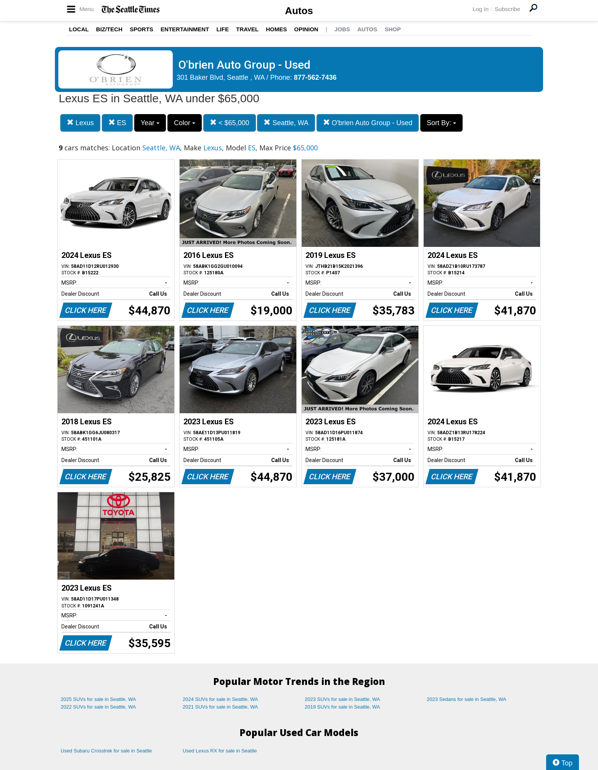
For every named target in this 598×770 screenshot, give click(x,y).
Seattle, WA (286, 123)
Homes (276, 29)
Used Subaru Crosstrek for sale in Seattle (106, 751)
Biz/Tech (109, 29)
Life (222, 29)
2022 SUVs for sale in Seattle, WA (98, 707)
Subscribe (507, 9)
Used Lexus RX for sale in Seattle (220, 751)
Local (79, 29)
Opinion (306, 29)
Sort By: (441, 123)
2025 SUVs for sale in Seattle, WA (98, 699)
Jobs (342, 29)
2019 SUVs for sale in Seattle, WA (342, 707)
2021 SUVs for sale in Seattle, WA (220, 707)
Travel (247, 29)
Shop (392, 29)
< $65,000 (229, 123)
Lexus (80, 123)
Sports (141, 29)
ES (117, 123)
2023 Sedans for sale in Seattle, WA (466, 699)
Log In (481, 9)
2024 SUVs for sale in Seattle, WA (220, 699)
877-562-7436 (315, 77)
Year (150, 123)
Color (184, 123)
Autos (299, 10)
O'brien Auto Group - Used (368, 123)
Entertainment (185, 29)
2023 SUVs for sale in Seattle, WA (342, 699)
